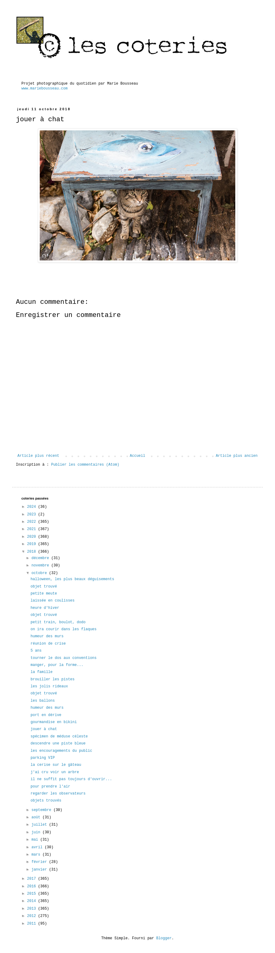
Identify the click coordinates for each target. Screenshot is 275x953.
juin (36, 832)
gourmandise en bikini (54, 722)
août (36, 817)
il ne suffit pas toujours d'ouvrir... (71, 779)
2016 (32, 886)
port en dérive (46, 715)
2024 (32, 507)
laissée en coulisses (53, 600)
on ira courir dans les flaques (64, 629)
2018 (32, 552)
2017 (32, 879)
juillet (40, 825)
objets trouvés (46, 800)
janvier (40, 870)
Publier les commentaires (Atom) (85, 465)
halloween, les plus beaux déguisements (72, 579)
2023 (32, 514)
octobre (40, 573)
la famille (42, 672)
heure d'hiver (45, 608)
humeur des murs (47, 636)
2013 (32, 909)
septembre (42, 810)
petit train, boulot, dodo (58, 622)
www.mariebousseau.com (44, 88)
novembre (41, 565)
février (40, 862)
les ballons (43, 701)
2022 (32, 522)
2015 (32, 894)
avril (38, 847)
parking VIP (43, 758)
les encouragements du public (61, 751)
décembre (41, 558)
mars (36, 855)
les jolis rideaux (49, 686)
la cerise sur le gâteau (56, 765)
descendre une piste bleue (58, 743)
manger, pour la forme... (57, 665)
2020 (32, 537)
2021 (32, 529)
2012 (32, 916)
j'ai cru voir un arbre (55, 772)
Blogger (163, 938)
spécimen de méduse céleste (59, 736)
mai (35, 840)
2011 (32, 924)
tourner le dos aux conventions (64, 658)
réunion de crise (48, 644)
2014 (32, 901)
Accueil (137, 456)
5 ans (36, 651)
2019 (32, 544)
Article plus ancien (237, 456)
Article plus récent (38, 456)
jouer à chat (44, 729)
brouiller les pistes (53, 679)
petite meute (44, 593)
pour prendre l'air (50, 786)
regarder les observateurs (58, 793)
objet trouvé (44, 586)
